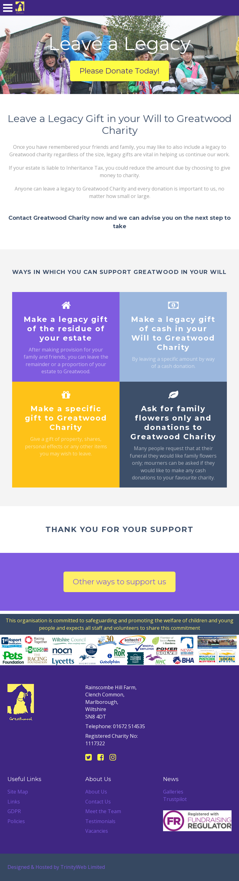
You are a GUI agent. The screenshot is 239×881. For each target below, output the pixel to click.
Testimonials (100, 821)
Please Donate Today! (119, 70)
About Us (96, 791)
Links (13, 801)
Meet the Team (103, 811)
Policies (16, 821)
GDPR (14, 811)
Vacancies (96, 830)
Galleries (173, 791)
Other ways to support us (119, 581)
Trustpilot (175, 799)
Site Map (17, 791)
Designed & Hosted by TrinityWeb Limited (56, 867)
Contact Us (98, 801)
